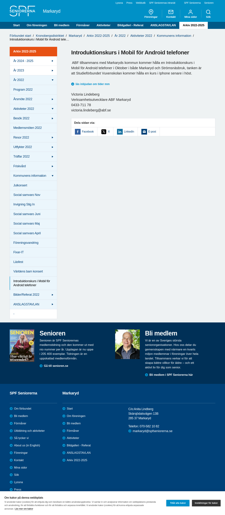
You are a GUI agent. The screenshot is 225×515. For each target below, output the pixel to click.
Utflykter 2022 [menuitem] (22, 147)
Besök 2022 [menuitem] (21, 118)
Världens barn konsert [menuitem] (28, 271)
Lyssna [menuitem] (119, 2)
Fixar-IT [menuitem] (18, 252)
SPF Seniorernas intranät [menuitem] (162, 2)
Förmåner (82, 25)
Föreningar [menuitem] (151, 13)
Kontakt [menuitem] (171, 13)
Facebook (88, 131)
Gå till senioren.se (56, 365)
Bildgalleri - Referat (130, 25)
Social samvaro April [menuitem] (27, 233)
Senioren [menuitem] (209, 2)
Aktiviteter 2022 (141, 35)
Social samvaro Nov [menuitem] (26, 195)
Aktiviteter (103, 25)
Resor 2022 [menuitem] (21, 137)
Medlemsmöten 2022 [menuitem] (27, 128)
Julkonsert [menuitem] (20, 185)
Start (16, 25)
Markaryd (75, 35)
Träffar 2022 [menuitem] (21, 156)
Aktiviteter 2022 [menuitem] (23, 109)
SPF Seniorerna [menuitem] (192, 2)
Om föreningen (37, 25)
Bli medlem (61, 25)
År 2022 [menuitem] (18, 80)
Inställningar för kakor (206, 503)
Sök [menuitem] (208, 13)
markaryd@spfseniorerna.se (152, 431)
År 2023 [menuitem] (18, 70)
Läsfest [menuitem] (18, 262)
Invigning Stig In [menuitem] (24, 204)
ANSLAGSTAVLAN (163, 25)
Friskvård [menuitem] (19, 166)
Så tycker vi (21, 438)
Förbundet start (20, 35)
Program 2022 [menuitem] (23, 89)
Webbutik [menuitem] (141, 2)
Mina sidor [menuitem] (190, 13)
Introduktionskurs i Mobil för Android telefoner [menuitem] (31, 283)
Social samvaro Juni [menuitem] (26, 214)
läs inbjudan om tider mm (93, 84)
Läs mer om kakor (24, 508)
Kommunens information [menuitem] (29, 175)
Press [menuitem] (129, 2)
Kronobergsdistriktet (50, 35)
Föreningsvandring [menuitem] (25, 242)
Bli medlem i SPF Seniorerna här (171, 374)
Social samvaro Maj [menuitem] (26, 223)
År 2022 (120, 35)
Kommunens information (174, 35)
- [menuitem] (13, 314)
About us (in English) (27, 445)
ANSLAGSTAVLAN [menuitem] (26, 304)
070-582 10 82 (149, 426)
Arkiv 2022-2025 (193, 25)
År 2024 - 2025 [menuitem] (23, 61)
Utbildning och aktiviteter (29, 430)
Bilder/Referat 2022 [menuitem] (26, 294)
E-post (152, 131)
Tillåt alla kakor (178, 503)
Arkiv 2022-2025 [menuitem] (24, 51)
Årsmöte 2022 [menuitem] (22, 99)
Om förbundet (22, 408)
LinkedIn (129, 131)
